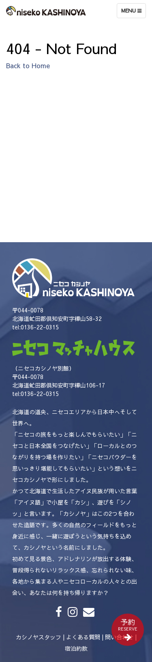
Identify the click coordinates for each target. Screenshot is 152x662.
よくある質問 (83, 637)
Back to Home (28, 65)
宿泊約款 (76, 648)
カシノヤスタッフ (38, 637)
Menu (133, 12)
